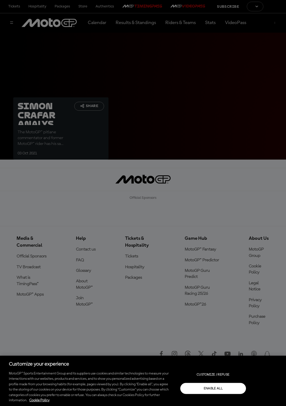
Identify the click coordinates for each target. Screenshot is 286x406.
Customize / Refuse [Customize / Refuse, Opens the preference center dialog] (213, 374)
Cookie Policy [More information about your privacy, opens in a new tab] (39, 400)
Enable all (213, 388)
